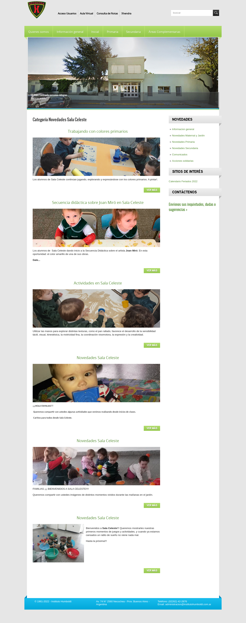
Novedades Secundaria (185, 148)
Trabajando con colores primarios (98, 131)
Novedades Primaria (183, 141)
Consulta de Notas (107, 13)
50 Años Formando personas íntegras (49, 95)
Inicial (95, 32)
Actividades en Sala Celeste (98, 283)
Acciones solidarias (182, 160)
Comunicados (179, 154)
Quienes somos (38, 32)
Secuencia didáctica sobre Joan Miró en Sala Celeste (98, 202)
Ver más (152, 190)
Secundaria (133, 32)
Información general (70, 32)
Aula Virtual (86, 13)
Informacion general (183, 129)
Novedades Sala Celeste (98, 357)
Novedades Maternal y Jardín (188, 135)
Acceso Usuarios (67, 13)
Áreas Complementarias (164, 32)
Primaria (112, 32)
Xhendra (126, 13)
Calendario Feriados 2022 (183, 181)
